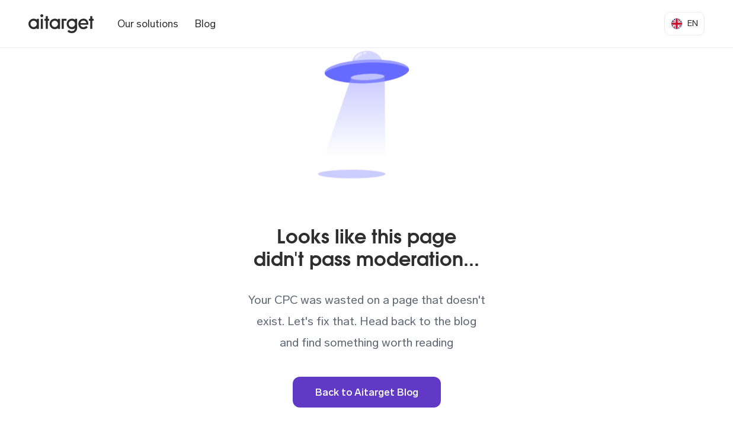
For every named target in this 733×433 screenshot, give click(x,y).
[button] (684, 24)
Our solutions (147, 24)
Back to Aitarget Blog (366, 392)
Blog (205, 24)
